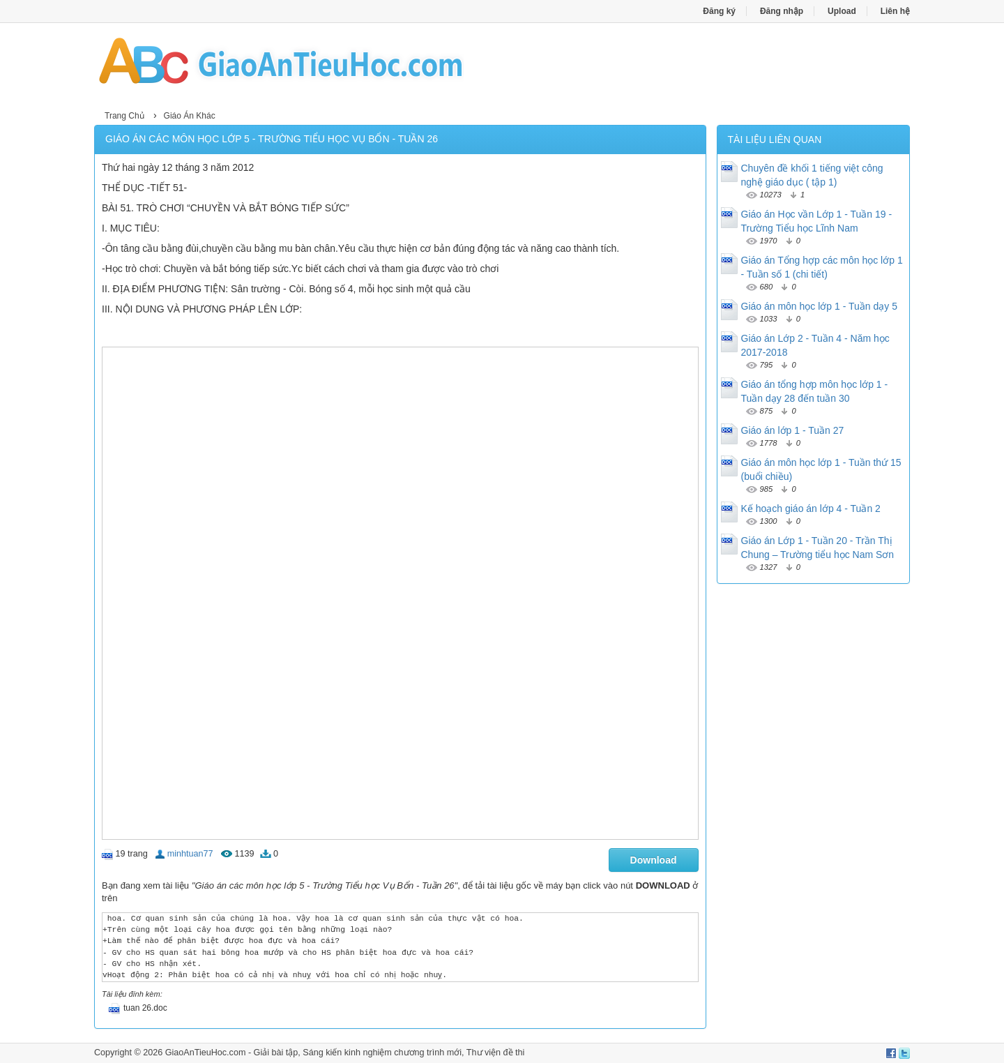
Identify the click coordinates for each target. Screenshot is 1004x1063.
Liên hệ (895, 11)
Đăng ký (719, 11)
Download (653, 860)
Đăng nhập (781, 11)
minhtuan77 (190, 854)
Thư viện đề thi (495, 1052)
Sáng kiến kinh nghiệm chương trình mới (382, 1052)
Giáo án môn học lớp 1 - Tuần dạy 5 (819, 306)
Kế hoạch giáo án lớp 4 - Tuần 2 (811, 508)
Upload (842, 11)
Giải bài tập (276, 1052)
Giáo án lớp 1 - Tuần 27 (792, 430)
